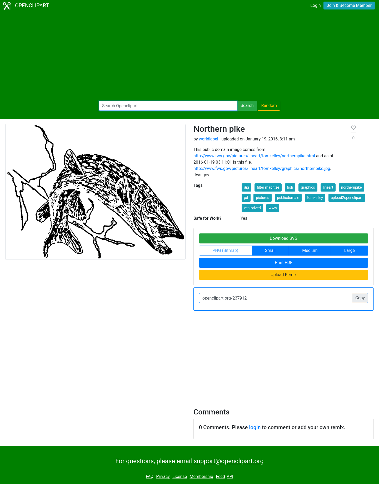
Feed (220, 476)
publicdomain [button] (288, 197)
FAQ (149, 476)
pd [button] (246, 197)
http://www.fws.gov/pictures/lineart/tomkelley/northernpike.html (254, 155)
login (255, 427)
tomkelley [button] (315, 197)
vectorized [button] (252, 208)
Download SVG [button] (284, 238)
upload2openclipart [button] (347, 197)
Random (269, 105)
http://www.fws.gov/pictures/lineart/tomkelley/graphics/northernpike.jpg (261, 168)
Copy (360, 297)
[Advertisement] (189, 57)
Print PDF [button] (283, 262)
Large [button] (349, 250)
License (179, 476)
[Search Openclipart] (168, 106)
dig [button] (246, 187)
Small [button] (270, 250)
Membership (201, 476)
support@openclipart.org (228, 461)
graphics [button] (308, 187)
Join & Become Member (349, 5)
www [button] (273, 208)
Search (247, 105)
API (230, 476)
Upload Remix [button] (283, 274)
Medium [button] (309, 250)
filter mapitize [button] (268, 187)
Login (315, 5)
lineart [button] (328, 187)
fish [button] (290, 187)
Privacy (163, 476)
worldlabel (208, 138)
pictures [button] (262, 197)
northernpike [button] (351, 187)
